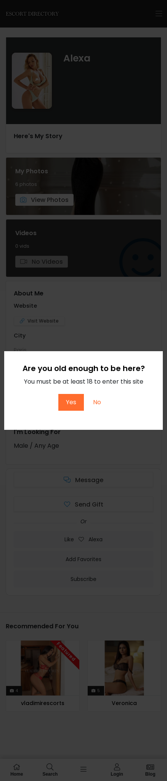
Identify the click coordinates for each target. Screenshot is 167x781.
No (97, 402)
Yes (71, 402)
